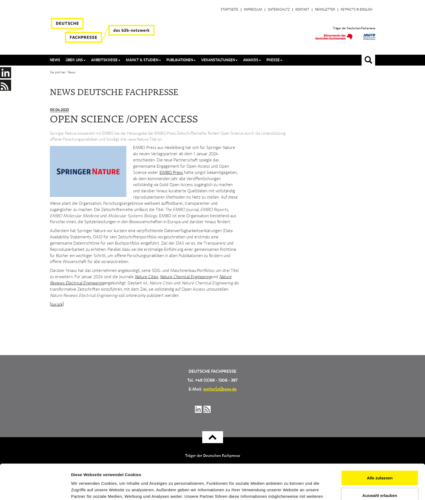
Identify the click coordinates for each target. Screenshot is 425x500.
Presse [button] (274, 60)
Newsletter (325, 9)
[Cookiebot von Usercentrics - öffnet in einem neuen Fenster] (35, 489)
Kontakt (302, 9)
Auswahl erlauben (379, 464)
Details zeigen (288, 489)
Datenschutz (279, 9)
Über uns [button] (76, 60)
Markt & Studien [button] (143, 60)
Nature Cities (146, 277)
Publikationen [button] (181, 60)
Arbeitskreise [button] (105, 60)
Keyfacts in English (356, 9)
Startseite (229, 9)
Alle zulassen (379, 446)
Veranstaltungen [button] (219, 60)
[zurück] (57, 305)
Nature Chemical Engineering (185, 277)
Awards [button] (252, 60)
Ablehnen (380, 482)
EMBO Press (171, 173)
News (55, 60)
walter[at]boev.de (220, 389)
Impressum (253, 9)
